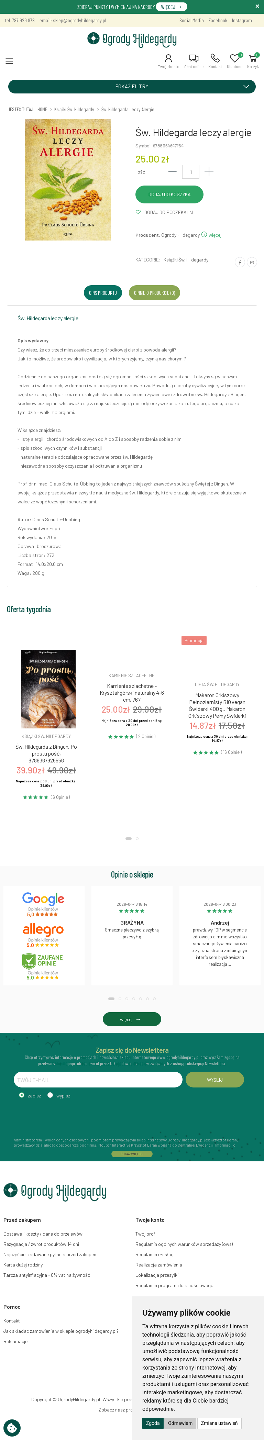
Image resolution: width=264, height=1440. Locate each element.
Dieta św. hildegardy (217, 684)
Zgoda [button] (153, 1423)
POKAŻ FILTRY (185, 86)
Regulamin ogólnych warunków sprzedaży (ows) (184, 1244)
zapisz (34, 1095)
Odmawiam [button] (180, 1423)
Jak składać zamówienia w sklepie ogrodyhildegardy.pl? (61, 1331)
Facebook (218, 20)
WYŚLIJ (214, 1080)
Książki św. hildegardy (46, 736)
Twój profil (146, 1234)
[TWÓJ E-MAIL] (98, 1079)
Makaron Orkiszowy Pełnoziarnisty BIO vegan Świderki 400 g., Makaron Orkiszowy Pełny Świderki (217, 705)
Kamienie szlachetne (132, 675)
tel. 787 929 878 (20, 20)
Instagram (242, 20)
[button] (168, 61)
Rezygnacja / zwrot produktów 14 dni (41, 1244)
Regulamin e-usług (154, 1254)
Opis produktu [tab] (103, 292)
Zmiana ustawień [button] (219, 1423)
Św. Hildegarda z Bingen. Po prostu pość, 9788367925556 (46, 753)
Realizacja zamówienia (158, 1265)
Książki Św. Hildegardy (186, 260)
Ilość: (141, 172)
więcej (211, 235)
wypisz (63, 1095)
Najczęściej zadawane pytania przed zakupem (50, 1254)
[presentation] (66, 1117)
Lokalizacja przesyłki (156, 1275)
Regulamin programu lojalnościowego (174, 1285)
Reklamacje (15, 1341)
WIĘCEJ (171, 6)
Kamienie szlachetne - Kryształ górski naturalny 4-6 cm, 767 (132, 692)
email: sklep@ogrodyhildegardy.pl (73, 20)
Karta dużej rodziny (23, 1265)
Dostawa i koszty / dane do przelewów (42, 1234)
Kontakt (11, 1321)
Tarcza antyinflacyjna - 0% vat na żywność (46, 1275)
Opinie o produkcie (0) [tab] (154, 292)
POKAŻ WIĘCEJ (132, 1154)
